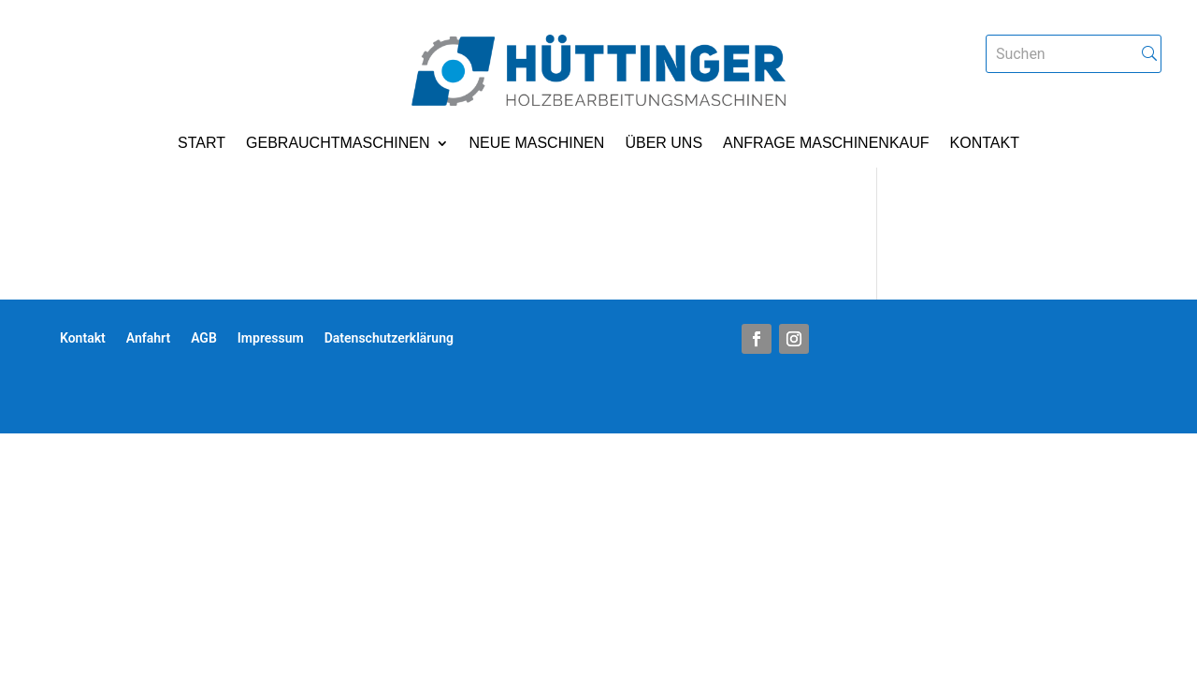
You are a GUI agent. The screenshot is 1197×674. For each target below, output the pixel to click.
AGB (204, 338)
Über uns (663, 144)
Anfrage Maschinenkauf (826, 144)
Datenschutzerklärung (389, 338)
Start (201, 144)
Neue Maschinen (537, 144)
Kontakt (984, 144)
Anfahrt (148, 338)
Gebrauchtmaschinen (337, 144)
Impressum (271, 338)
